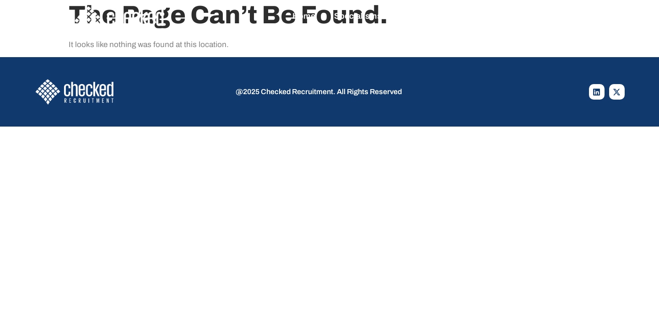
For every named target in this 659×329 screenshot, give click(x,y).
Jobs (423, 16)
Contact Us (528, 16)
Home (303, 16)
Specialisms (364, 16)
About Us (470, 16)
